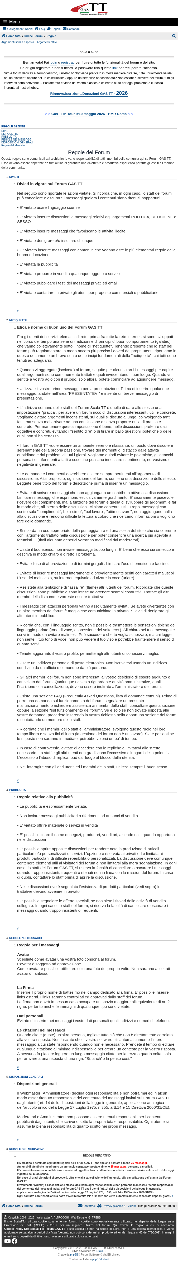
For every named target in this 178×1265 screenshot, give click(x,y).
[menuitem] (40, 29)
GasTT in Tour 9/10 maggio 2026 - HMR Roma (89, 114)
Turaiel (99, 1251)
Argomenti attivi (47, 42)
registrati (67, 62)
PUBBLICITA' (9, 136)
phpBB (74, 1254)
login (53, 62)
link (115, 68)
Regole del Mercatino (13, 145)
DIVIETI (6, 130)
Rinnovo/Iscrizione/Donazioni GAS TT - (89, 93)
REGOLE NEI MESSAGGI (16, 139)
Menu (14, 21)
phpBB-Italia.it (100, 1259)
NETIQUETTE (9, 133)
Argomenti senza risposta (17, 42)
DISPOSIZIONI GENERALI (17, 142)
